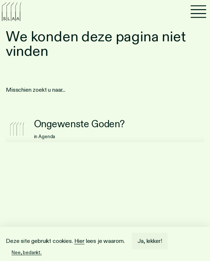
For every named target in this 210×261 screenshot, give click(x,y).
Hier (79, 240)
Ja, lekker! (149, 240)
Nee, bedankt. (27, 252)
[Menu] (198, 11)
